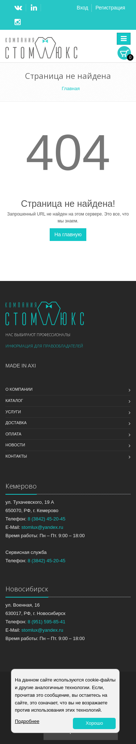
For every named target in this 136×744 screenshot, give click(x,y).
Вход (82, 8)
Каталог (14, 400)
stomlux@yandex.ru (42, 527)
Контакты (16, 456)
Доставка (15, 423)
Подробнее (27, 721)
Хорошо (94, 723)
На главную (68, 234)
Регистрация (110, 8)
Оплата (13, 434)
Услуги (13, 412)
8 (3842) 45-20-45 (46, 519)
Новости (15, 445)
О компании (19, 389)
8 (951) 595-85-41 (46, 621)
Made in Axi (20, 366)
